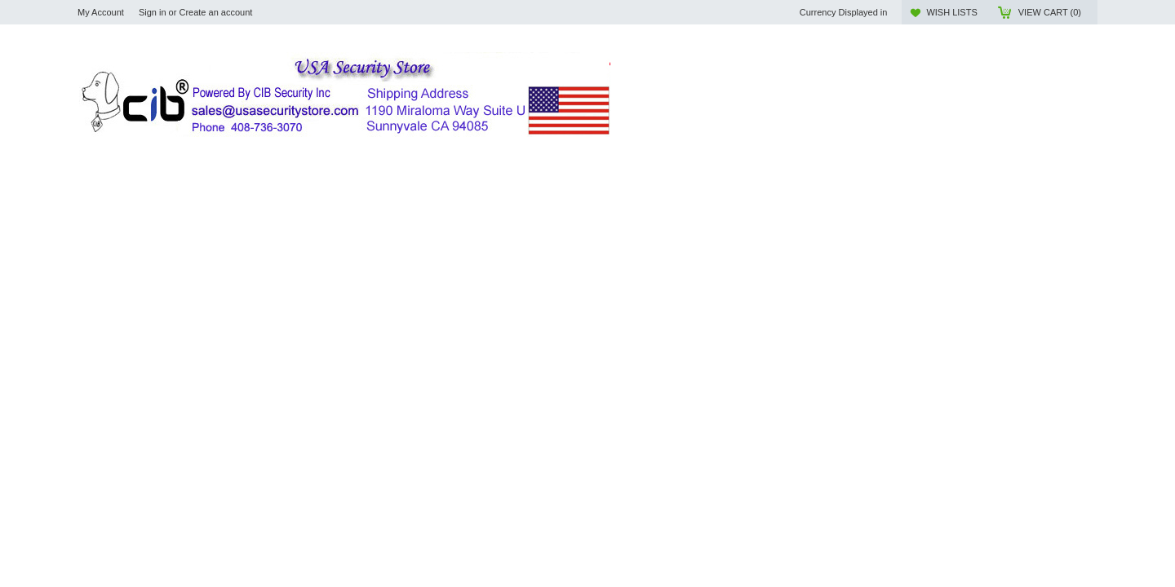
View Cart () (1049, 12)
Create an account (215, 12)
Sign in (152, 12)
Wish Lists (951, 12)
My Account (101, 12)
